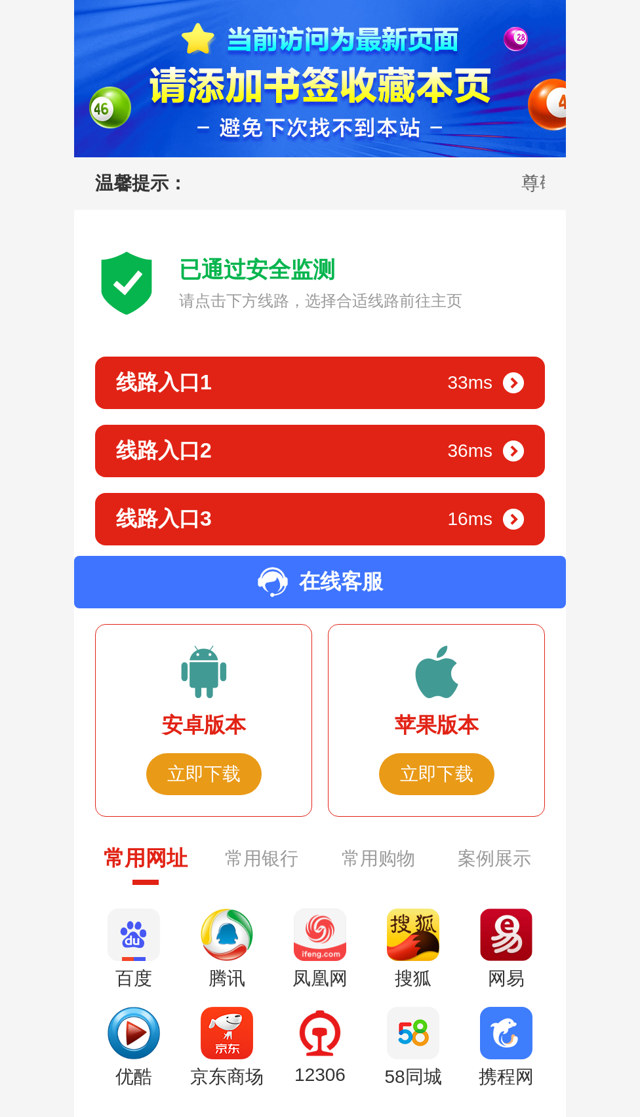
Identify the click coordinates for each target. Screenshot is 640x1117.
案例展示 (494, 858)
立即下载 (204, 774)
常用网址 (146, 858)
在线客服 (320, 582)
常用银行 (261, 858)
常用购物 (378, 858)
